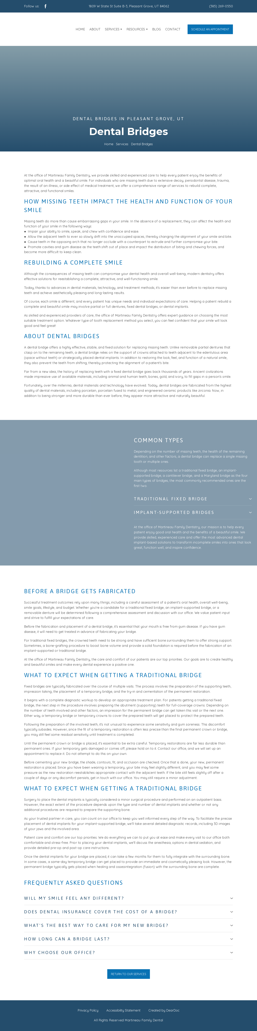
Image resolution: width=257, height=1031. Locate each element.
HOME (80, 29)
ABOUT (94, 29)
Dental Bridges (142, 144)
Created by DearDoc (164, 1010)
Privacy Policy (88, 1010)
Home (108, 144)
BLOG (156, 29)
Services (122, 144)
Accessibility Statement (123, 1010)
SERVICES (112, 29)
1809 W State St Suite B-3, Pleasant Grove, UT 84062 (129, 6)
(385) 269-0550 (221, 6)
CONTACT (172, 29)
